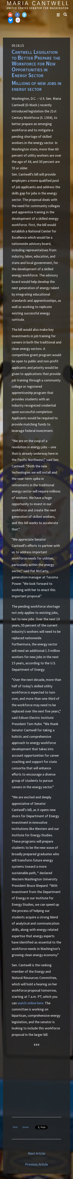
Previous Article (36, 1164)
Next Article (36, 1153)
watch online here (30, 1003)
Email (25, 1127)
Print (15, 1127)
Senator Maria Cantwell (37, 5)
